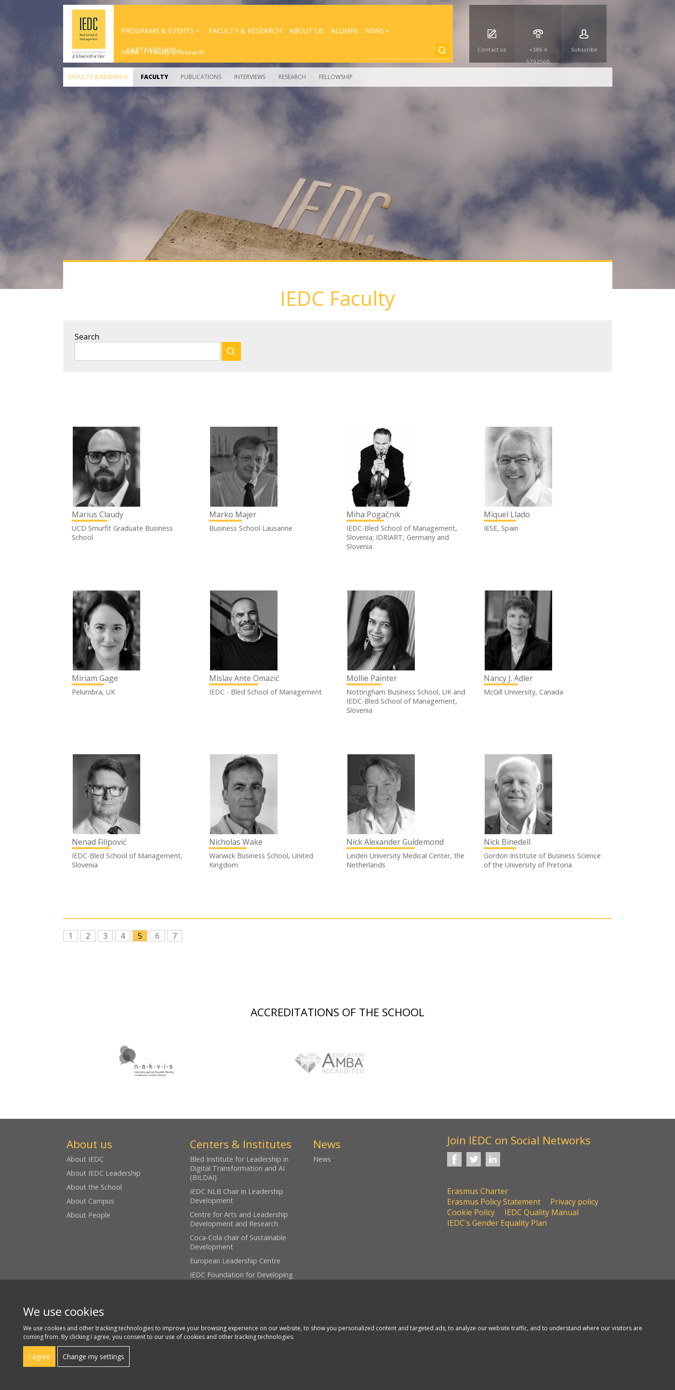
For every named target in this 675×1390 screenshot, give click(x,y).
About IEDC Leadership (103, 1173)
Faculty (154, 77)
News (322, 1159)
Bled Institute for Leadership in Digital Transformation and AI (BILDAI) (239, 1168)
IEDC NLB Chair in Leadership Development (236, 1196)
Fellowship (336, 77)
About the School (94, 1187)
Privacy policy (574, 1201)
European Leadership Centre (235, 1260)
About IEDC (85, 1159)
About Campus (90, 1201)
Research (292, 77)
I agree (39, 1356)
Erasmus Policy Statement (494, 1201)
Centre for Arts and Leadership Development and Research (239, 1219)
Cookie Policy (471, 1212)
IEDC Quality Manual (541, 1212)
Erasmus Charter (477, 1191)
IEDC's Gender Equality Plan (497, 1223)
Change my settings (93, 1356)
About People (88, 1215)
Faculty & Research (98, 77)
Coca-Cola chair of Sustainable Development (238, 1242)
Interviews (249, 77)
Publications (201, 77)
